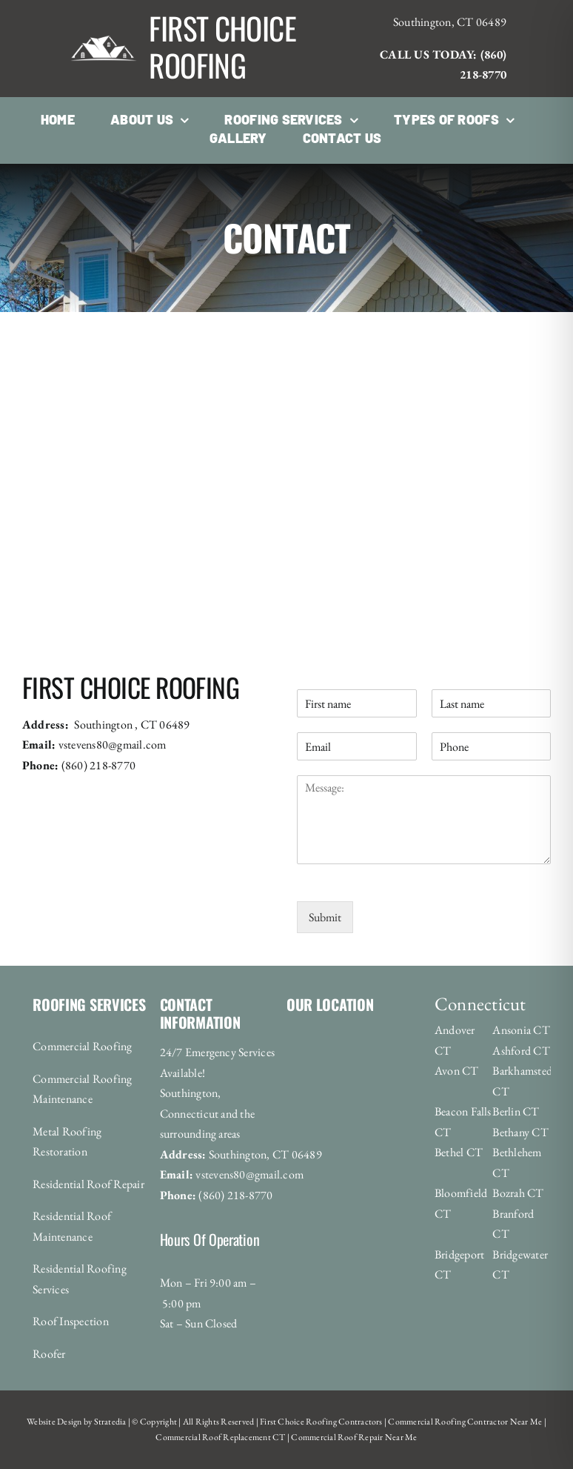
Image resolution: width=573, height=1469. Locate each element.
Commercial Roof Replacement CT (220, 1437)
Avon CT (457, 1070)
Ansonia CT (520, 1030)
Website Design (54, 1421)
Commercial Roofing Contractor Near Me (464, 1421)
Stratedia (110, 1421)
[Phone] (491, 746)
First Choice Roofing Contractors (320, 1421)
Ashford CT (520, 1050)
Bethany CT (520, 1132)
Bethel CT (459, 1152)
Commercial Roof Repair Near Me (353, 1437)
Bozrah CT (517, 1193)
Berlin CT (515, 1111)
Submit (325, 917)
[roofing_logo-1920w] (104, 16)
